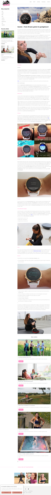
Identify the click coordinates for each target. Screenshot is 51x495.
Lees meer (21, 361)
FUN (2, 23)
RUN (2, 16)
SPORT (34, 1)
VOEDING (38, 1)
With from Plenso (28, 492)
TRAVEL (3, 18)
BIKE (2, 14)
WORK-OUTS (4, 21)
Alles (2, 11)
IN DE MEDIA (43, 1)
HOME (31, 1)
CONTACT (48, 1)
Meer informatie (17, 492)
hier (48, 118)
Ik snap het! (6, 492)
